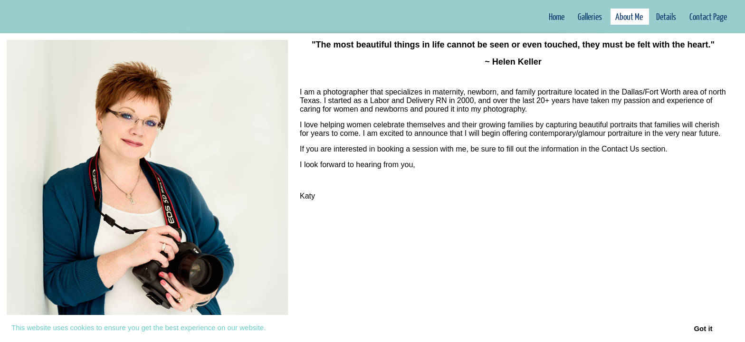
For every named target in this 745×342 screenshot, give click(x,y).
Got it (703, 328)
